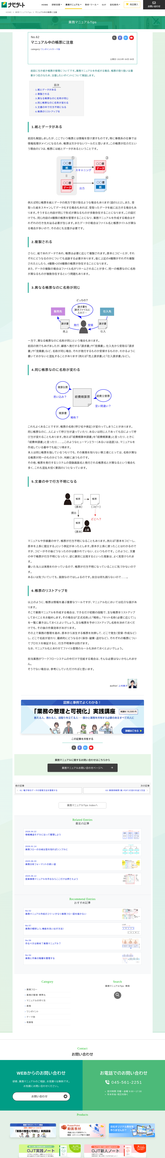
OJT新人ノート (91, 1127)
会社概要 (22, 1122)
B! (126, 38)
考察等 (30, 966)
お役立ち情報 (139, 1118)
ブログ (136, 1134)
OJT (104, 5)
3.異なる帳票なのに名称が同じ (51, 98)
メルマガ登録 (24, 1128)
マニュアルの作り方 (36, 944)
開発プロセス (67, 1131)
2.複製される (42, 94)
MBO (111, 1131)
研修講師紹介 (44, 1136)
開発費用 (65, 1140)
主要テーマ (115, 1118)
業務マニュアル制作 (71, 1120)
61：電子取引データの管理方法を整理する (40, 791)
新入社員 (112, 1136)
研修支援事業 (46, 1118)
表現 (29, 950)
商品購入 (132, 4)
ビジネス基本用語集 (140, 1123)
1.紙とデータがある (45, 89)
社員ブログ (136, 1139)
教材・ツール (92, 1118)
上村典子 (127, 686)
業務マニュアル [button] (73, 5)
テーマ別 (57, 49)
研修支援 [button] (56, 5)
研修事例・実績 (45, 1131)
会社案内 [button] (114, 5)
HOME (45, 5)
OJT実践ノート (91, 1123)
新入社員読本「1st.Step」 (90, 1132)
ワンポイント (47, 49)
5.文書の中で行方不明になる (50, 107)
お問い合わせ (154, 4)
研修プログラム (45, 1123)
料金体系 (42, 1127)
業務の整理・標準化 (36, 939)
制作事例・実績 (68, 1135)
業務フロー (32, 933)
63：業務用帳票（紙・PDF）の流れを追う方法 (123, 791)
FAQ (134, 1127)
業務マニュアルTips (23, 12)
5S (110, 1127)
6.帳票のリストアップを (47, 111)
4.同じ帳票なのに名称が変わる (51, 103)
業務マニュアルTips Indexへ (82, 806)
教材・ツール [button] (91, 5)
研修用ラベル (90, 1138)
